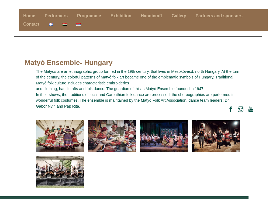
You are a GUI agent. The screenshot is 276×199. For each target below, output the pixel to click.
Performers (56, 15)
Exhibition (121, 15)
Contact (31, 24)
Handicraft (151, 15)
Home (29, 15)
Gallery (178, 15)
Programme (89, 15)
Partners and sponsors (219, 15)
